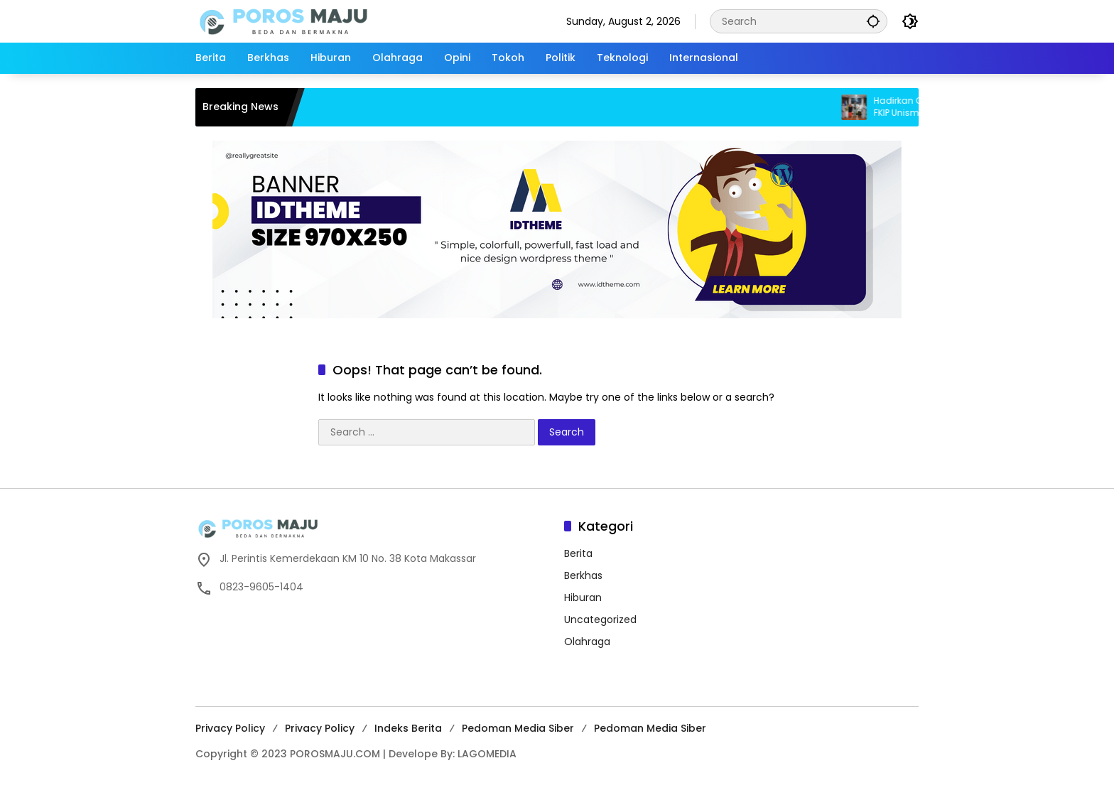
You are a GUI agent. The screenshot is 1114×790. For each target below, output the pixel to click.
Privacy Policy (230, 728)
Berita (578, 553)
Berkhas (583, 575)
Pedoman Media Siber (518, 728)
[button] (873, 21)
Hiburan (583, 597)
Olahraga (587, 641)
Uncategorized (600, 619)
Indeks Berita (408, 728)
